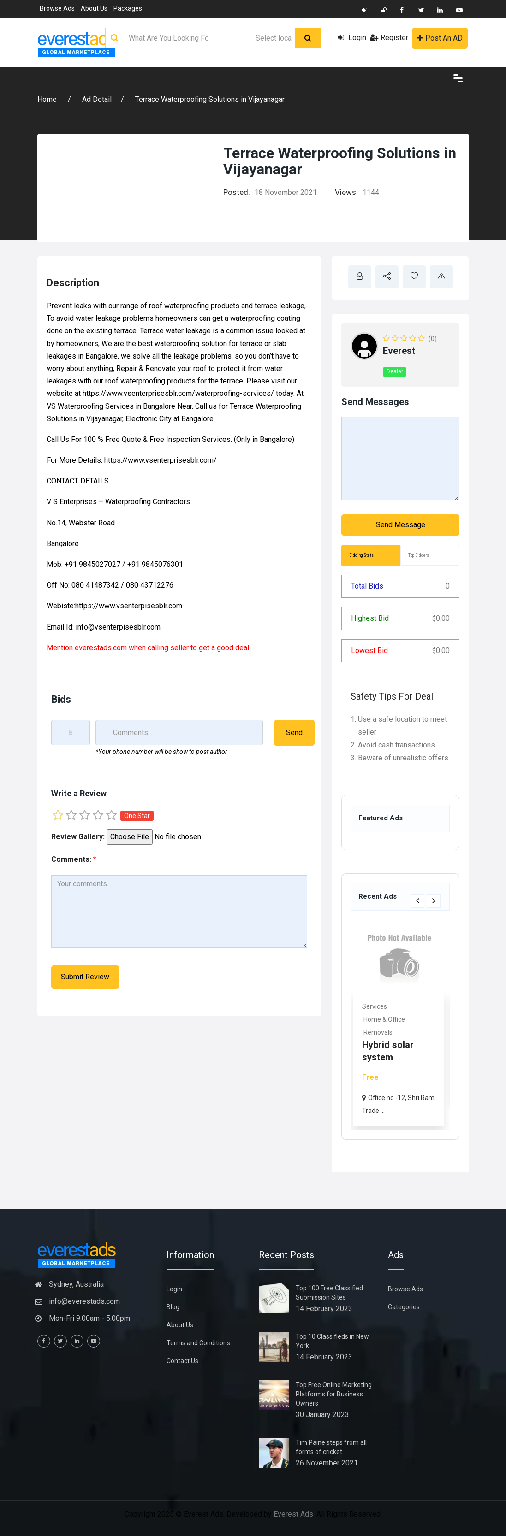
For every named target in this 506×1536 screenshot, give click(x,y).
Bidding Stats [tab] (361, 555)
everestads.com (101, 647)
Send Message (400, 524)
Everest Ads (293, 1514)
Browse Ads (57, 8)
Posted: (236, 192)
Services (376, 1006)
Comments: (73, 859)
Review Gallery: (78, 836)
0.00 (441, 618)
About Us (94, 8)
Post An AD (440, 38)
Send (294, 732)
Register (389, 37)
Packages (127, 8)
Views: (346, 192)
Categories (404, 1307)
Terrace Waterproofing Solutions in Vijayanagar (210, 99)
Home (48, 99)
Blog (173, 1307)
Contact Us (182, 1361)
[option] (400, 1024)
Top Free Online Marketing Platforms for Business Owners (334, 1394)
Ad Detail (97, 99)
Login (352, 37)
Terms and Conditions (198, 1343)
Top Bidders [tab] (418, 555)
